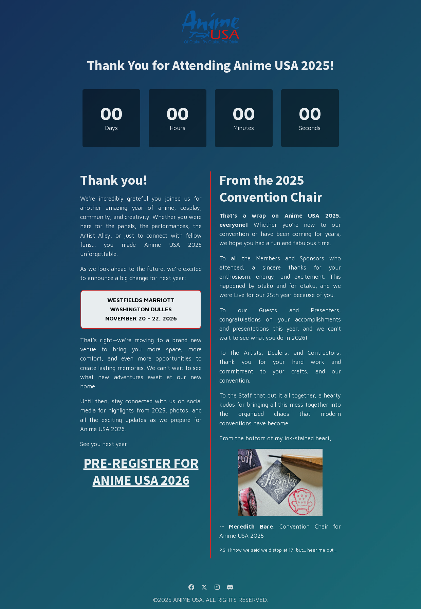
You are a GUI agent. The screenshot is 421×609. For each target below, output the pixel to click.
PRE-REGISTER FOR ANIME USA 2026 (141, 471)
